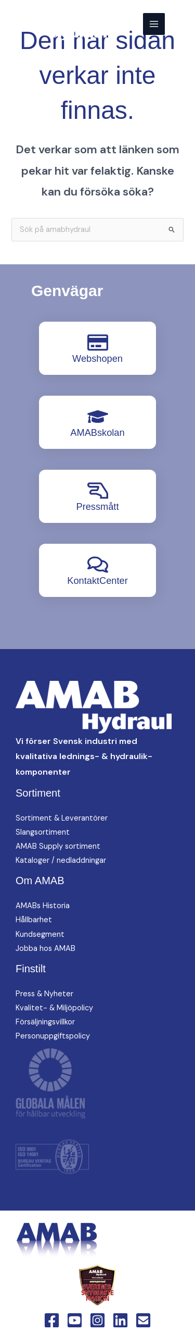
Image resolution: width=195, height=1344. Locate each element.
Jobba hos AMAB (45, 949)
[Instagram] (97, 1320)
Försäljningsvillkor (45, 1022)
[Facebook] (52, 1320)
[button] (180, 24)
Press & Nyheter (44, 994)
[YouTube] (75, 1320)
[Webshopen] (97, 342)
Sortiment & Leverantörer (62, 818)
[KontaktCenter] (97, 564)
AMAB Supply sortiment (58, 846)
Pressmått (97, 506)
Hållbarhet (34, 920)
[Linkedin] (120, 1320)
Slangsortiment (43, 832)
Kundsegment (40, 934)
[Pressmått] (97, 490)
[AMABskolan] (97, 416)
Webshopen (97, 358)
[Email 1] (143, 1320)
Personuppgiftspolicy (53, 1036)
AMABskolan (97, 432)
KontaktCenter (97, 580)
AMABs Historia (43, 906)
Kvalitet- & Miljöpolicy (54, 1008)
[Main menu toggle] (154, 24)
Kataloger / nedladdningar (61, 860)
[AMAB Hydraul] (58, 24)
